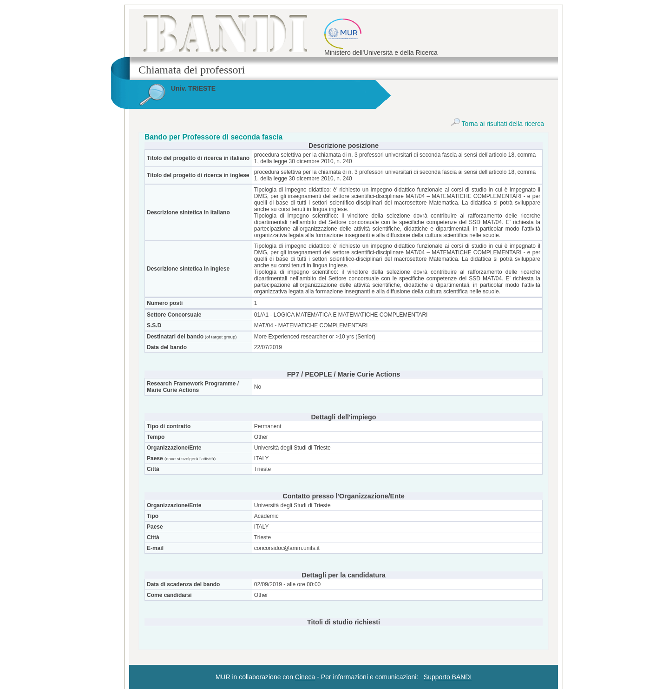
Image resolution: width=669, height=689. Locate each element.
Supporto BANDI (448, 677)
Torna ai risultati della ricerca (497, 123)
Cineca (305, 677)
